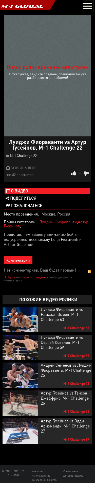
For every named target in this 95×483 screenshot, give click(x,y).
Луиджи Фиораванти (58, 221)
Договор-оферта (73, 475)
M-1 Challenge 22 (23, 155)
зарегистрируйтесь (35, 277)
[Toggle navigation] (88, 6)
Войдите (9, 277)
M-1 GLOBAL (22, 6)
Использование (41, 475)
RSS (89, 272)
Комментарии (18, 260)
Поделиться (21, 198)
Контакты (37, 471)
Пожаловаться (24, 205)
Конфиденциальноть (44, 480)
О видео (17, 190)
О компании (70, 471)
